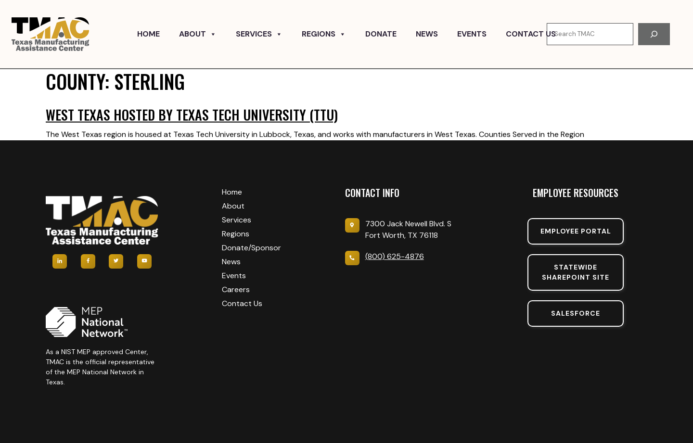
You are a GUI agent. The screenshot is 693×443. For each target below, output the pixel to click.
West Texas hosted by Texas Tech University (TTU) (192, 114)
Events (472, 34)
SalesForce (575, 313)
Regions (324, 34)
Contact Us (531, 34)
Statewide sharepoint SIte (575, 272)
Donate (381, 34)
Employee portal (575, 231)
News (427, 34)
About (198, 34)
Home (148, 34)
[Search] (654, 34)
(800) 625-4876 (394, 256)
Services (259, 34)
